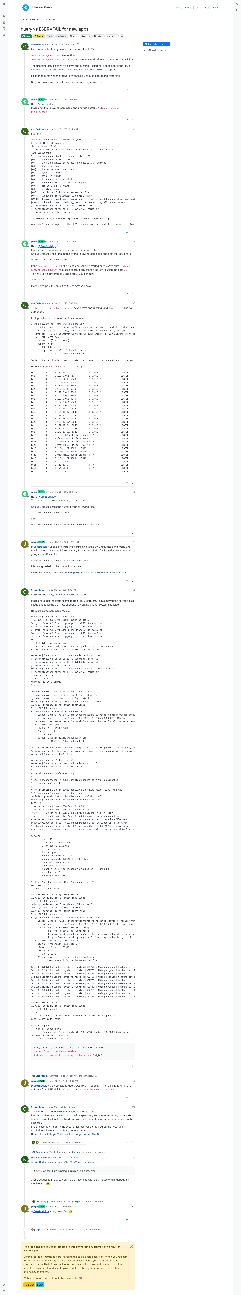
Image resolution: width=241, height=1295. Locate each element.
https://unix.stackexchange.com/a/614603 (75, 1134)
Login (40, 1285)
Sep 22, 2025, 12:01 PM (66, 241)
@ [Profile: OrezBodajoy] (47, 104)
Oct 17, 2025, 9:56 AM (66, 1206)
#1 (134, 44)
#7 (134, 542)
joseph (34, 542)
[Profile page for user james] (25, 101)
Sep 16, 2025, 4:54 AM (65, 44)
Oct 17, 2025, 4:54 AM (65, 1107)
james (34, 99)
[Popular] (4, 22)
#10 (133, 1107)
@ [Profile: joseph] (62, 1111)
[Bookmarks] (4, 28)
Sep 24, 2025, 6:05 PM (65, 303)
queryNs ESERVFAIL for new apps (78, 1162)
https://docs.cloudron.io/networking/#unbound (98, 572)
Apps (179, 7)
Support (39, 36)
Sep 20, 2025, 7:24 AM (65, 129)
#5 (134, 303)
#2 (134, 99)
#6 (134, 492)
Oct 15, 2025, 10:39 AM (66, 1081)
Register (29, 1285)
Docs (207, 7)
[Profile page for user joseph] (25, 544)
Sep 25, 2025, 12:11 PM (66, 542)
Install (215, 7)
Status (188, 7)
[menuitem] (237, 3)
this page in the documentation (63, 1047)
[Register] (237, 10)
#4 (134, 241)
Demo (198, 7)
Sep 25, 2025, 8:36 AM (66, 492)
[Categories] (4, 3)
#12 (133, 1206)
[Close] (131, 1246)
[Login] (237, 3)
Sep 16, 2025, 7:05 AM (66, 99)
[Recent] (4, 10)
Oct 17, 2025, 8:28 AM (68, 1157)
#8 (134, 590)
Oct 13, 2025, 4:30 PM (65, 590)
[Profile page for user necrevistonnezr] (25, 1159)
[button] (4, 1284)
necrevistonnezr (39, 1157)
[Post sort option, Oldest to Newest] (156, 50)
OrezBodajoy (37, 44)
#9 (134, 1081)
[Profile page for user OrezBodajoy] (25, 46)
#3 (134, 129)
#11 (134, 1157)
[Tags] (4, 16)
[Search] (4, 35)
